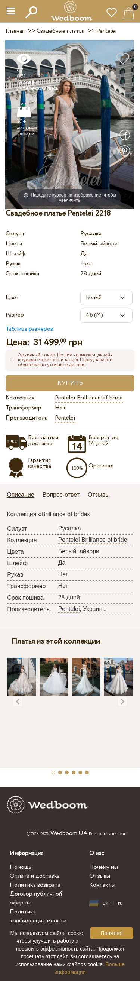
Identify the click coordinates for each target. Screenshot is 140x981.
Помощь (20, 867)
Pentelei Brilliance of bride (89, 398)
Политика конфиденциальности (38, 916)
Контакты (102, 885)
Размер (15, 314)
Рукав (13, 263)
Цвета (14, 243)
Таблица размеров (29, 329)
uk (106, 903)
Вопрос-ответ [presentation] (61, 495)
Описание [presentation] (20, 495)
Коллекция (20, 397)
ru (120, 903)
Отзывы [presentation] (99, 495)
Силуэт (15, 233)
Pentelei (65, 418)
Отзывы (99, 876)
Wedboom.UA (68, 833)
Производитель (26, 417)
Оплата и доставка (35, 876)
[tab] (23, 495)
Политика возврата (35, 885)
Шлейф (15, 253)
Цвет (12, 297)
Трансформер (23, 407)
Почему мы (103, 867)
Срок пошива (22, 273)
